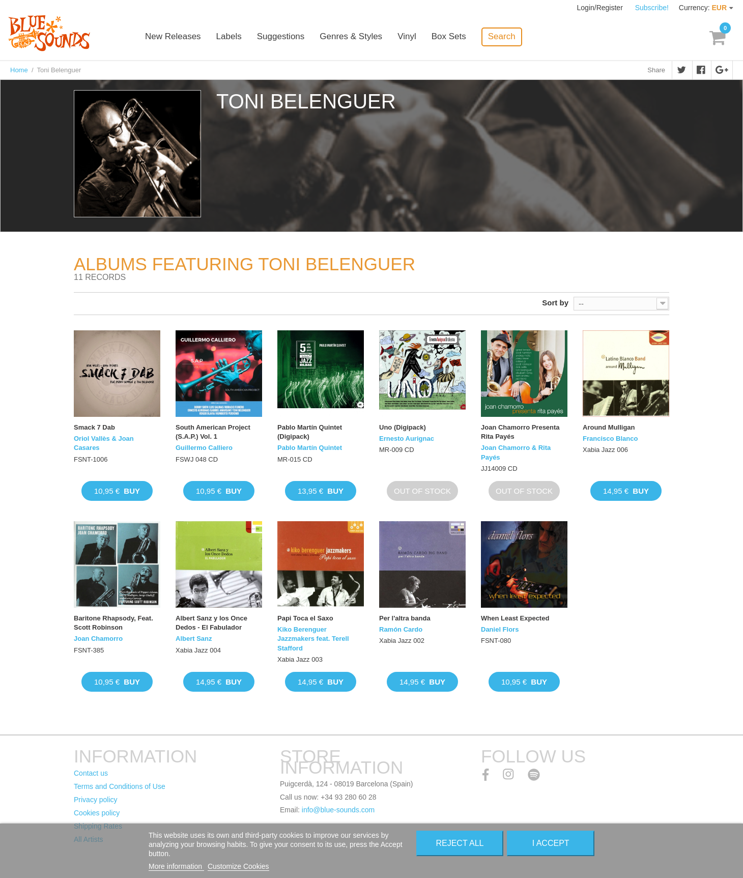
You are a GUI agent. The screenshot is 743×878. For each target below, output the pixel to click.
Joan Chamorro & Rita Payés (516, 452)
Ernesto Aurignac (406, 438)
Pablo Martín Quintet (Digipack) (309, 431)
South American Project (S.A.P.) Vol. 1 (213, 431)
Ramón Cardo (400, 629)
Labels (229, 37)
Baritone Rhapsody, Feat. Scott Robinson (113, 622)
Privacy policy (96, 800)
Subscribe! (652, 8)
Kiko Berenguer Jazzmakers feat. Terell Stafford (313, 639)
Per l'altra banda (405, 618)
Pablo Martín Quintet (309, 447)
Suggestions (281, 37)
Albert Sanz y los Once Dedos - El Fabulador (211, 622)
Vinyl (406, 37)
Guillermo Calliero (204, 447)
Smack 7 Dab (94, 427)
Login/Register (601, 8)
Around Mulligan (609, 427)
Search (502, 36)
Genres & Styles (351, 37)
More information (176, 866)
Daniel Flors (500, 629)
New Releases (173, 37)
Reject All (459, 843)
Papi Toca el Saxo (305, 618)
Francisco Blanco (610, 438)
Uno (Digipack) (402, 427)
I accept (550, 843)
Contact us (91, 773)
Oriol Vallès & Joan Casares (104, 443)
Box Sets (449, 37)
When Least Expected (515, 618)
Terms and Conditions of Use (119, 786)
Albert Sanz (194, 638)
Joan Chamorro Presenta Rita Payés (520, 431)
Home (19, 70)
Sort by (555, 302)
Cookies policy (97, 813)
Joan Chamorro (98, 638)
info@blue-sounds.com (338, 810)
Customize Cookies (238, 866)
